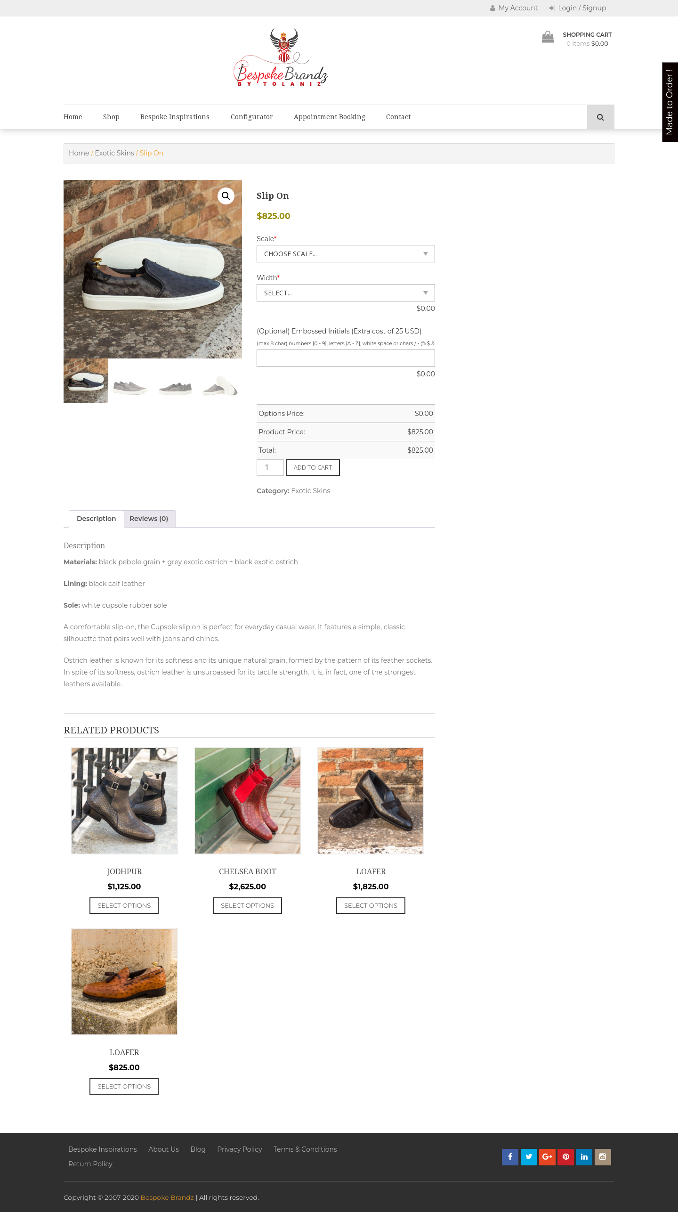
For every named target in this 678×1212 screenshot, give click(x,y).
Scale (266, 239)
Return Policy (90, 1164)
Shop (111, 117)
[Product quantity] (270, 467)
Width (268, 278)
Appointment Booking (329, 117)
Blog (198, 1149)
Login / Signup (577, 8)
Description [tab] (96, 518)
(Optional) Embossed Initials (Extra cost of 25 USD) (339, 331)
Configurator (252, 117)
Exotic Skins (114, 153)
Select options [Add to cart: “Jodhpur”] (124, 905)
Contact (398, 117)
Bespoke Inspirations (175, 117)
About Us (163, 1149)
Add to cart (313, 467)
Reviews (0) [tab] (149, 518)
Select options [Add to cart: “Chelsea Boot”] (247, 905)
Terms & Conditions (305, 1149)
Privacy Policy (239, 1149)
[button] (226, 195)
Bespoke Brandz (167, 1197)
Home (73, 117)
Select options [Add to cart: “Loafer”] (370, 905)
